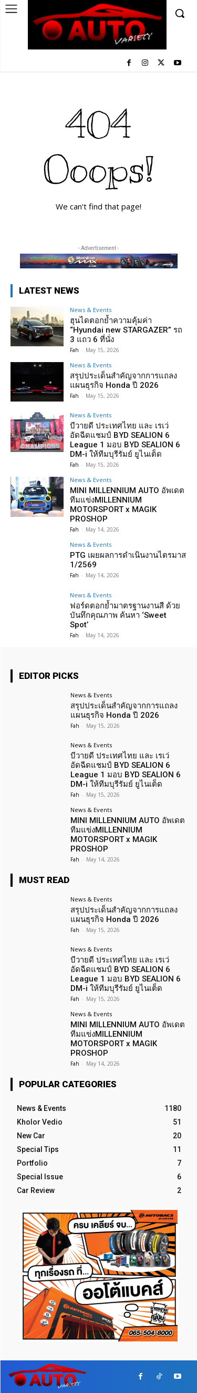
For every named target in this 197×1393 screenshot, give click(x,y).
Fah (74, 350)
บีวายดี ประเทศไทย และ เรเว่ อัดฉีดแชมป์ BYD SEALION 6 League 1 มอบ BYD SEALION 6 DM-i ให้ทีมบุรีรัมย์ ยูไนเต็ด (125, 440)
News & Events (90, 310)
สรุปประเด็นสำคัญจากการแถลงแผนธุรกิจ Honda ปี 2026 (123, 380)
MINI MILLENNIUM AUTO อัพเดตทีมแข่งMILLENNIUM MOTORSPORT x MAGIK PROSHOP (127, 505)
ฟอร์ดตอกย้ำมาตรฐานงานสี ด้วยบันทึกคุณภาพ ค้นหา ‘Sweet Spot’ (125, 615)
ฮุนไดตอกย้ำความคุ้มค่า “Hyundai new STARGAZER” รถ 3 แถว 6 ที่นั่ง (126, 330)
